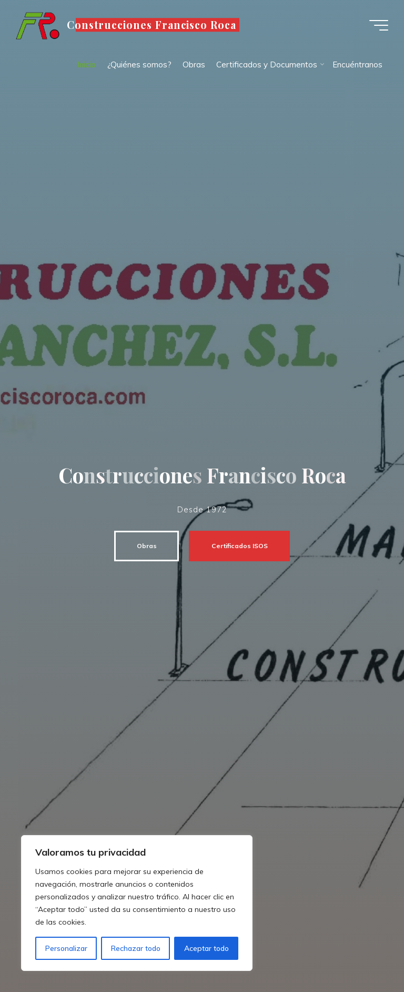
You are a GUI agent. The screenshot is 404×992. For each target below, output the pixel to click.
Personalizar (66, 948)
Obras (143, 546)
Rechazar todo (135, 948)
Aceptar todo (206, 948)
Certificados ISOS (235, 546)
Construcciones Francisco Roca (152, 25)
